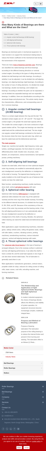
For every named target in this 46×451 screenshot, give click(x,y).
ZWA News (9, 352)
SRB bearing (23, 194)
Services (23, 402)
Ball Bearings (23, 363)
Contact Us (6, 408)
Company (23, 397)
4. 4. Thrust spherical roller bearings (14, 46)
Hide (16, 34)
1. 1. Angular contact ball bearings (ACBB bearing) (19, 37)
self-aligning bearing (22, 187)
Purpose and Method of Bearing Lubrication (30, 322)
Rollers (6, 373)
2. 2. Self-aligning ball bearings (13, 40)
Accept (26, 447)
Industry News (21, 16)
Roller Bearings (23, 368)
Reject (19, 447)
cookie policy (36, 441)
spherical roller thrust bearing (15, 245)
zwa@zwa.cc (8, 416)
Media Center (11, 16)
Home (3, 16)
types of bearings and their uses (24, 65)
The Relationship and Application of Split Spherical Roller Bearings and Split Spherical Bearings (31, 290)
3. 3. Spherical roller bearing (12, 43)
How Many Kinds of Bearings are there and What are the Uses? (23, 18)
